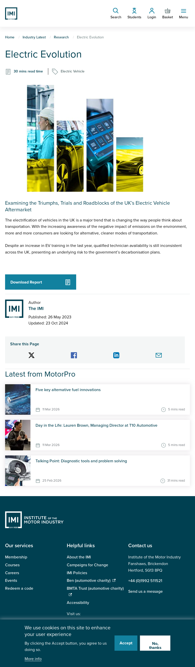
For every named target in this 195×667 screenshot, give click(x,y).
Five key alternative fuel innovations (68, 389)
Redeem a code (19, 588)
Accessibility (78, 602)
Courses (12, 565)
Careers (12, 572)
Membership (16, 557)
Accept (126, 643)
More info (33, 659)
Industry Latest (34, 37)
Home (9, 37)
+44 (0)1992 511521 (145, 580)
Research (61, 37)
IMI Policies (77, 572)
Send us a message (145, 591)
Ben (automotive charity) (88, 580)
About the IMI (79, 557)
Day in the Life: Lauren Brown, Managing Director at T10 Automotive (96, 425)
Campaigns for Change (87, 565)
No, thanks (155, 645)
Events (11, 580)
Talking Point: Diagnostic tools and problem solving (81, 461)
